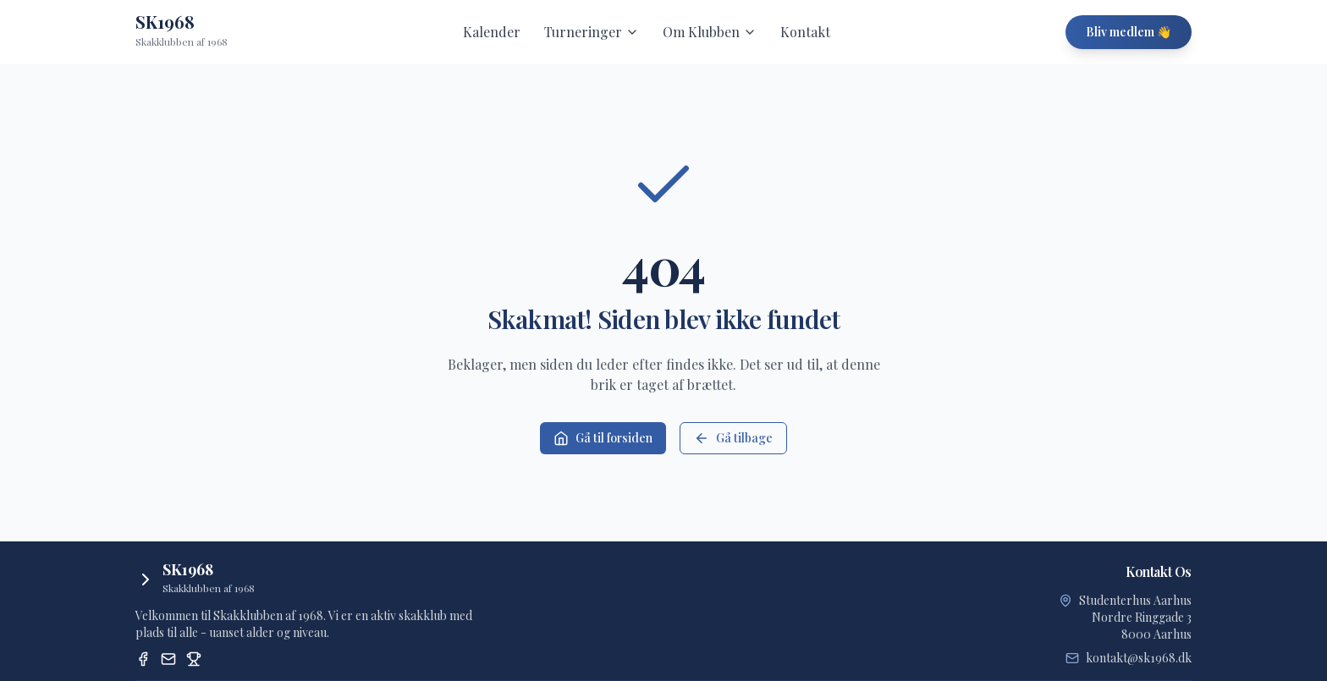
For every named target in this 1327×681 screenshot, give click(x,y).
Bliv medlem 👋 (1128, 32)
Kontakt (805, 32)
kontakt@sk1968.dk (1139, 658)
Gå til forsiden (602, 438)
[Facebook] (143, 659)
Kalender (491, 32)
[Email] (168, 659)
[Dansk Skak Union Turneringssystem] (193, 659)
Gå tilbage (733, 438)
